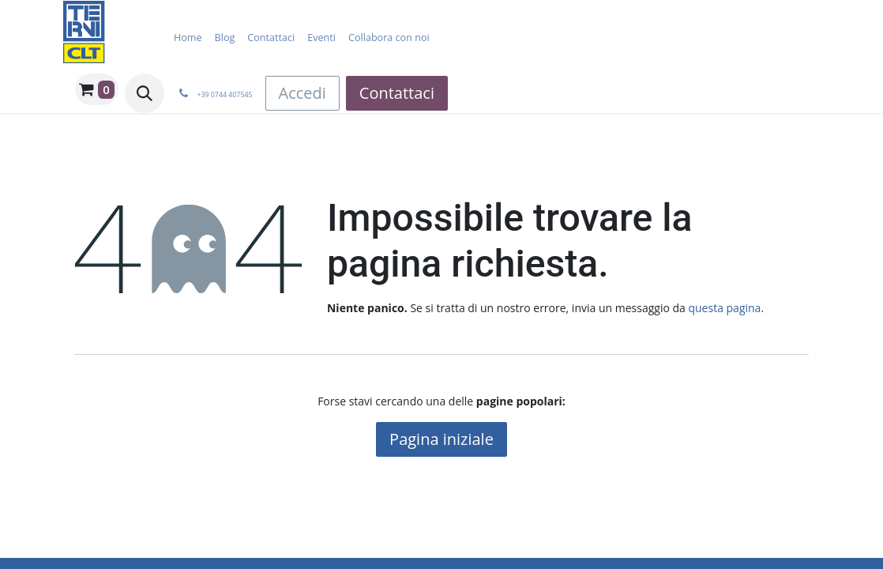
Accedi (302, 93)
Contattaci (396, 93)
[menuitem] (188, 37)
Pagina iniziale (441, 439)
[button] (144, 93)
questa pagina (724, 307)
